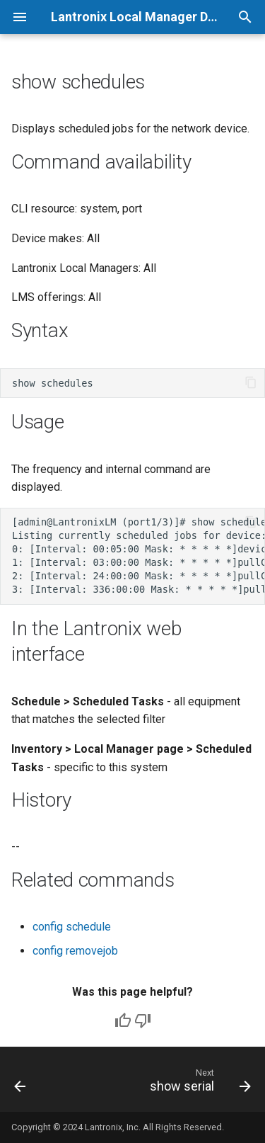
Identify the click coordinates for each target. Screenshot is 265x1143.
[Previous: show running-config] (20, 1083)
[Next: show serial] (198, 1083)
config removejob (75, 950)
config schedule (72, 926)
